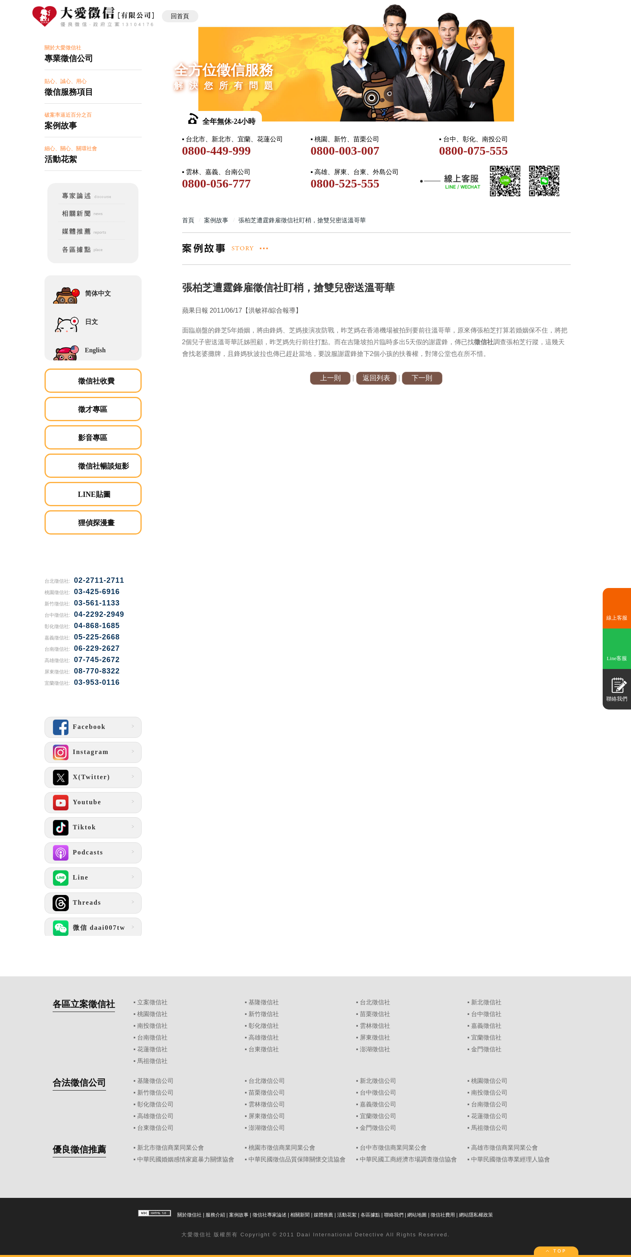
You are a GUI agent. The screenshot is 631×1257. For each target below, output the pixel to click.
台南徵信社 (152, 1037)
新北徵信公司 (378, 1081)
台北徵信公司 (267, 1081)
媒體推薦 (323, 1215)
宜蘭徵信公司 (378, 1116)
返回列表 (376, 378)
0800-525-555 (344, 183)
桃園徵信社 (152, 1014)
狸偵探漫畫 (96, 523)
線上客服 (616, 618)
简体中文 (98, 293)
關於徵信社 (189, 1215)
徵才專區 (92, 409)
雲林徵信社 (375, 1026)
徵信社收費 (96, 381)
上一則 (330, 378)
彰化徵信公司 (155, 1104)
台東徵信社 (264, 1049)
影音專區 (92, 438)
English (95, 350)
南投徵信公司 (489, 1092)
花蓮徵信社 (152, 1049)
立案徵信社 (152, 1002)
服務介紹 (215, 1215)
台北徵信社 (375, 1002)
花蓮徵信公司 (489, 1116)
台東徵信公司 (155, 1128)
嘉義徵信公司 (378, 1104)
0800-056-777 (216, 183)
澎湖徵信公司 (267, 1128)
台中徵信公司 (378, 1092)
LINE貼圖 (94, 494)
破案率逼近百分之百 (93, 121)
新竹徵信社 (264, 1014)
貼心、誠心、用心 (93, 87)
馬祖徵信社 (152, 1061)
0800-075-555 (473, 150)
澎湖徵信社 (375, 1049)
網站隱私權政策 (476, 1215)
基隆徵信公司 (155, 1081)
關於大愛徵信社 (93, 54)
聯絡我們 (394, 1215)
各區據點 (370, 1215)
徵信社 (202, 1234)
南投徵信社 (152, 1026)
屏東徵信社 (375, 1037)
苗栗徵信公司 (267, 1092)
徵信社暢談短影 (103, 466)
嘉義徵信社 (486, 1026)
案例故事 (239, 1215)
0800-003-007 (344, 150)
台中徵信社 (486, 1014)
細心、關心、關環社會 (93, 154)
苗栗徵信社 (375, 1014)
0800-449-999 (216, 150)
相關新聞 (300, 1215)
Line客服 (617, 658)
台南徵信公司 (489, 1104)
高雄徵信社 (264, 1037)
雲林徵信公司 (267, 1104)
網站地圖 (417, 1215)
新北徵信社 (486, 1002)
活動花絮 (347, 1215)
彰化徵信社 (264, 1026)
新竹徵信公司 (155, 1092)
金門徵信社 (486, 1049)
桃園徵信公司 (489, 1081)
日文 (91, 321)
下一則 (422, 378)
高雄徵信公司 (155, 1116)
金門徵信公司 (378, 1128)
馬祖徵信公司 (489, 1128)
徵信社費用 (443, 1215)
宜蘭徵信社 (486, 1037)
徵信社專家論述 (270, 1215)
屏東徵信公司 (267, 1116)
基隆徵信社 (264, 1002)
